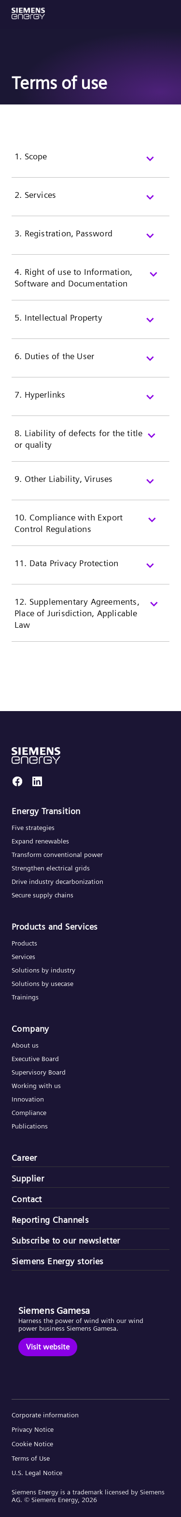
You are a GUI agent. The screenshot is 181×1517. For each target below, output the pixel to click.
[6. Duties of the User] (90, 363)
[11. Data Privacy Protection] (90, 571)
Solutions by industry (43, 970)
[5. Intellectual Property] (90, 325)
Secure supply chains (43, 895)
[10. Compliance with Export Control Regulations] (90, 529)
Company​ (30, 1029)
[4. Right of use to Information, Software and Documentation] (90, 283)
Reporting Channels (50, 1220)
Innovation (29, 1099)
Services (23, 956)
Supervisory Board (39, 1072)
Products (24, 943)
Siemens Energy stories (58, 1261)
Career (24, 1158)
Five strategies (33, 827)
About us (25, 1045)
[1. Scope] (90, 164)
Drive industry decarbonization (57, 881)
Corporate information (45, 1415)
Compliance (29, 1112)
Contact (27, 1199)
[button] (28, 13)
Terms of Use (31, 1458)
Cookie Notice (32, 1444)
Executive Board (35, 1059)
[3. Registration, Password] (90, 241)
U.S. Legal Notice (37, 1473)
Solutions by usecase (42, 983)
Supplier (28, 1178)
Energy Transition (46, 811)
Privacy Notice (33, 1429)
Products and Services (54, 927)
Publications (30, 1126)
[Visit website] (47, 1347)
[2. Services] (90, 202)
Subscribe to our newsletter (66, 1240)
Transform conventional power (57, 854)
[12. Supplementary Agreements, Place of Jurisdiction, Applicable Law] (90, 619)
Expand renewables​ (40, 841)
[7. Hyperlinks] (90, 402)
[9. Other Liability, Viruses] (90, 486)
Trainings (25, 997)
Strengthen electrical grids (51, 868)
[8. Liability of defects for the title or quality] (90, 445)
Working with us (36, 1085)
